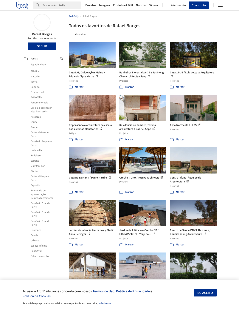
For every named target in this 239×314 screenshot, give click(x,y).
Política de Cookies (36, 296)
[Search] (62, 5)
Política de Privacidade (133, 291)
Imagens (104, 5)
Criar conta (199, 5)
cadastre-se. (104, 303)
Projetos (90, 5)
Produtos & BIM (123, 5)
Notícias (141, 5)
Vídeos (153, 5)
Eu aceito (205, 293)
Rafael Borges (42, 34)
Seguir (42, 46)
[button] (78, 34)
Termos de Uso (103, 291)
